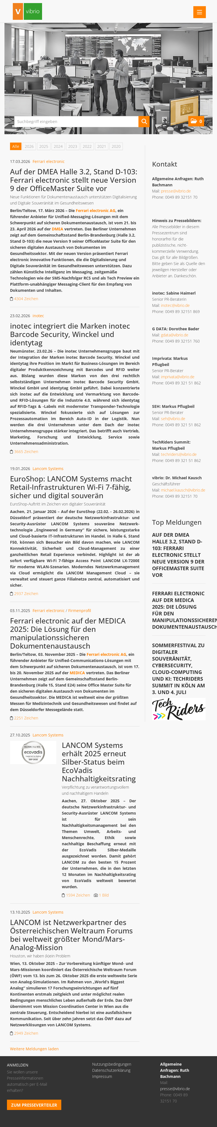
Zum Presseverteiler (34, 1105)
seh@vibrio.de (173, 418)
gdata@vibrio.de (174, 335)
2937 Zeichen (26, 593)
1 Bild (104, 895)
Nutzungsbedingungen (111, 1064)
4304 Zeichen (26, 298)
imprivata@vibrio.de (177, 376)
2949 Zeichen (26, 1033)
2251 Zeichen (26, 718)
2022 (87, 146)
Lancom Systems (48, 468)
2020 (116, 146)
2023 (72, 146)
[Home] (29, 12)
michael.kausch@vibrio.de (183, 490)
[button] (196, 121)
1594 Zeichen (78, 895)
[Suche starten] (144, 121)
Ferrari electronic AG (95, 210)
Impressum (102, 1076)
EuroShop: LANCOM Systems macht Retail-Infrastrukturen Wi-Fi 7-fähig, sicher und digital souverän (71, 487)
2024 (58, 146)
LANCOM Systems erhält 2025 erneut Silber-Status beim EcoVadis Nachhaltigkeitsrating (99, 762)
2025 (43, 146)
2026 (29, 146)
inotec (38, 315)
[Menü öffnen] (199, 12)
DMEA (57, 229)
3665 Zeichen (26, 451)
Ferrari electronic (49, 161)
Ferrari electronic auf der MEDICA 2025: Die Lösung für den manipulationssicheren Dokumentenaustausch (68, 633)
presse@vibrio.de (176, 191)
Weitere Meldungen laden (34, 1048)
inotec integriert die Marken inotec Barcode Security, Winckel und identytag (70, 334)
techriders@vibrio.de (179, 454)
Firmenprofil (79, 610)
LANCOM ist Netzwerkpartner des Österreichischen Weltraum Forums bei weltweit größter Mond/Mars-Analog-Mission (71, 934)
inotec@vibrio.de (175, 305)
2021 (101, 146)
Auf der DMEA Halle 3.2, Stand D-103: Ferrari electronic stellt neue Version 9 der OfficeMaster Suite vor (73, 180)
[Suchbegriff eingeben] (82, 121)
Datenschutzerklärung (111, 1070)
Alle (15, 146)
